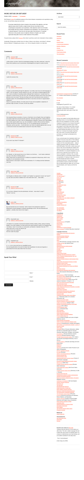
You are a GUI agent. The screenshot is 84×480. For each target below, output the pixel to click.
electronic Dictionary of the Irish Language (66, 320)
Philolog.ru (59, 369)
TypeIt (58, 253)
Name (31, 272)
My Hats (59, 104)
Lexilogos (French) (61, 306)
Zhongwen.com (60, 410)
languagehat (15, 16)
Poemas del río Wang (62, 201)
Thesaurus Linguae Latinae (63, 295)
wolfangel (13, 72)
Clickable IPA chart (61, 254)
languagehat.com (9, 4)
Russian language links (62, 378)
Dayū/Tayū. (59, 38)
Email (31, 277)
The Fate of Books (61, 216)
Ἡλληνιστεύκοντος (61, 230)
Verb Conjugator (60, 330)
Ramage (59, 449)
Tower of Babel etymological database (65, 334)
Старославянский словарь (63, 391)
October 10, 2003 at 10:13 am (18, 188)
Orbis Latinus (60, 350)
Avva (58, 187)
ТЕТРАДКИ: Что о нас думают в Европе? (67, 204)
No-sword (59, 188)
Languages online (61, 430)
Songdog (59, 177)
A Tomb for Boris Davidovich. (63, 44)
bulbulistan (59, 228)
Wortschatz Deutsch (61, 283)
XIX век (58, 207)
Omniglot (59, 261)
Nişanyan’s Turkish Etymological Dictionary (67, 417)
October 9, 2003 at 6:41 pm (17, 114)
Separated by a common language (65, 236)
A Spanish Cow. (60, 50)
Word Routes (60, 231)
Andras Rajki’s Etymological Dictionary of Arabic (68, 275)
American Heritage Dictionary (63, 247)
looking (13, 19)
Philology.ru (59, 367)
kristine (12, 86)
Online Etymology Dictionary (63, 333)
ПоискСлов (59, 358)
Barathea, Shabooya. (62, 46)
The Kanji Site (60, 411)
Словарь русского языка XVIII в (64, 394)
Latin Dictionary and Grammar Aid (64, 294)
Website (31, 281)
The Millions (59, 218)
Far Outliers (59, 194)
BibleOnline (59, 264)
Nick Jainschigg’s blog (62, 446)
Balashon (59, 235)
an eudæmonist (60, 185)
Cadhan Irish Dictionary (62, 322)
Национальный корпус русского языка (66, 381)
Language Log (60, 222)
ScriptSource (60, 262)
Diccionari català (60, 312)
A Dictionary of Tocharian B (63, 406)
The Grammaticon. (61, 54)
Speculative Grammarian (62, 433)
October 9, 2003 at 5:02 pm (17, 58)
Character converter (61, 438)
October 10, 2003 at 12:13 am (18, 151)
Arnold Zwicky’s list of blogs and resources (66, 244)
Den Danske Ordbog (61, 291)
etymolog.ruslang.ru (61, 364)
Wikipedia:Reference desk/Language (65, 258)
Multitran (59, 245)
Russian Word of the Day (62, 397)
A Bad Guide (60, 199)
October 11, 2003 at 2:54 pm (17, 242)
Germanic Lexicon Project (63, 276)
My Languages (60, 101)
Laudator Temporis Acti (62, 212)
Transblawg (59, 191)
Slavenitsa (59, 370)
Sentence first (60, 233)
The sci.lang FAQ (61, 259)
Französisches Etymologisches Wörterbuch (67, 309)
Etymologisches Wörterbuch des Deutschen (67, 284)
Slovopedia (59, 352)
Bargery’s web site (61, 425)
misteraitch (13, 56)
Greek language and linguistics (64, 341)
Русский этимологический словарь (65, 359)
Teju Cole (71, 456)
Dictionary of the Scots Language (64, 278)
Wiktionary (59, 250)
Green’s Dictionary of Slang (63, 248)
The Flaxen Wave (61, 202)
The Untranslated (61, 215)
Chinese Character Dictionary (63, 408)
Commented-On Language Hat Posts (65, 97)
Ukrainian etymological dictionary (64, 402)
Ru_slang (59, 375)
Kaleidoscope (60, 179)
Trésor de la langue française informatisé (66, 298)
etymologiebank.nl (61, 289)
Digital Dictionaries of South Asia (64, 414)
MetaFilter (59, 183)
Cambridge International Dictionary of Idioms (67, 267)
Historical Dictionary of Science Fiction (66, 432)
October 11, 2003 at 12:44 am (18, 220)
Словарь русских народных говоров (65, 388)
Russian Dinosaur (61, 205)
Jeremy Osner (14, 171)
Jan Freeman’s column (65, 436)
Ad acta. (59, 48)
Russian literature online (62, 380)
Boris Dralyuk (60, 210)
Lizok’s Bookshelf (61, 198)
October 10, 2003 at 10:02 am (18, 172)
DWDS (58, 286)
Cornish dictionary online (62, 327)
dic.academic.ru (60, 356)
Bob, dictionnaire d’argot (62, 300)
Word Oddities (60, 435)
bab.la (58, 251)
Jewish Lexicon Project (62, 265)
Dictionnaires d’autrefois (62, 308)
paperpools (59, 196)
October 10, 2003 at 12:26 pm (18, 203)
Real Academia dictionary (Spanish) (65, 311)
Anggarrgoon (60, 224)
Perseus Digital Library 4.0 (63, 336)
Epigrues (59, 193)
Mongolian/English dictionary (63, 413)
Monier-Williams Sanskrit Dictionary (65, 416)
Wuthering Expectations (62, 209)
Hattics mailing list (61, 442)
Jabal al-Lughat (60, 225)
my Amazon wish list (61, 120)
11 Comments (24, 16)
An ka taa (59, 422)
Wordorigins (59, 256)
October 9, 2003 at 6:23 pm (17, 73)
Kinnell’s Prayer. (60, 42)
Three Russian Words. (62, 52)
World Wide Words (61, 331)
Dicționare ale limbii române (63, 319)
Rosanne (21, 38)
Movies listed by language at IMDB (65, 428)
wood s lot (59, 182)
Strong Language (61, 238)
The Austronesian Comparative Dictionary (66, 419)
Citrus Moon (59, 448)
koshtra (12, 202)
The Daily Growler (61, 180)
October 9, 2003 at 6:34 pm (17, 87)
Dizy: (58, 316)
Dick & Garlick (60, 227)
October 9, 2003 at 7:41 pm (17, 137)
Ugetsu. (58, 40)
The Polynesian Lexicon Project (64, 421)
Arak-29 (58, 328)
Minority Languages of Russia (64, 374)
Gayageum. (59, 36)
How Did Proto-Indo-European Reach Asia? (69, 66)
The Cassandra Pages (62, 190)
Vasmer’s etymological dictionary (64, 377)
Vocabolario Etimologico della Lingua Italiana (67, 314)
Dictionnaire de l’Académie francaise (65, 301)
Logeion (59, 338)
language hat (14, 135)
